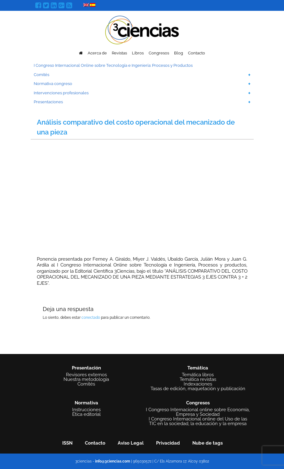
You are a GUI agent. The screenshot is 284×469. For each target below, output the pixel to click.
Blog (178, 53)
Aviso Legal (131, 443)
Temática (197, 368)
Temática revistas (198, 379)
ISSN (67, 443)
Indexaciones (198, 384)
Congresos (159, 53)
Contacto (196, 53)
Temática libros (198, 375)
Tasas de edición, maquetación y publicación (198, 388)
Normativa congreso (53, 83)
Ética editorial (86, 414)
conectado (90, 317)
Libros (138, 53)
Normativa (86, 403)
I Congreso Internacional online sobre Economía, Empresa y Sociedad (198, 412)
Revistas (119, 53)
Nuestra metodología (86, 379)
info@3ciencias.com (112, 461)
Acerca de (97, 53)
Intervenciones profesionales (61, 93)
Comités (41, 74)
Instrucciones (86, 409)
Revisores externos (86, 375)
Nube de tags (207, 443)
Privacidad (168, 443)
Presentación (86, 368)
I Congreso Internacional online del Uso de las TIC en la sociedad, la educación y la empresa (198, 421)
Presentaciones (48, 102)
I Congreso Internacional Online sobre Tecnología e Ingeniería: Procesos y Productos (113, 65)
